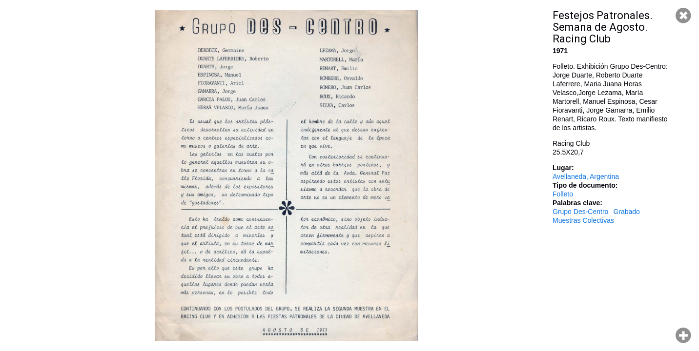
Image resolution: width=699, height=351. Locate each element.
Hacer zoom (683, 335)
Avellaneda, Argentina (586, 176)
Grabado (626, 211)
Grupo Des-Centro (580, 211)
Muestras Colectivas (583, 220)
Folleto (563, 194)
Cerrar (683, 15)
